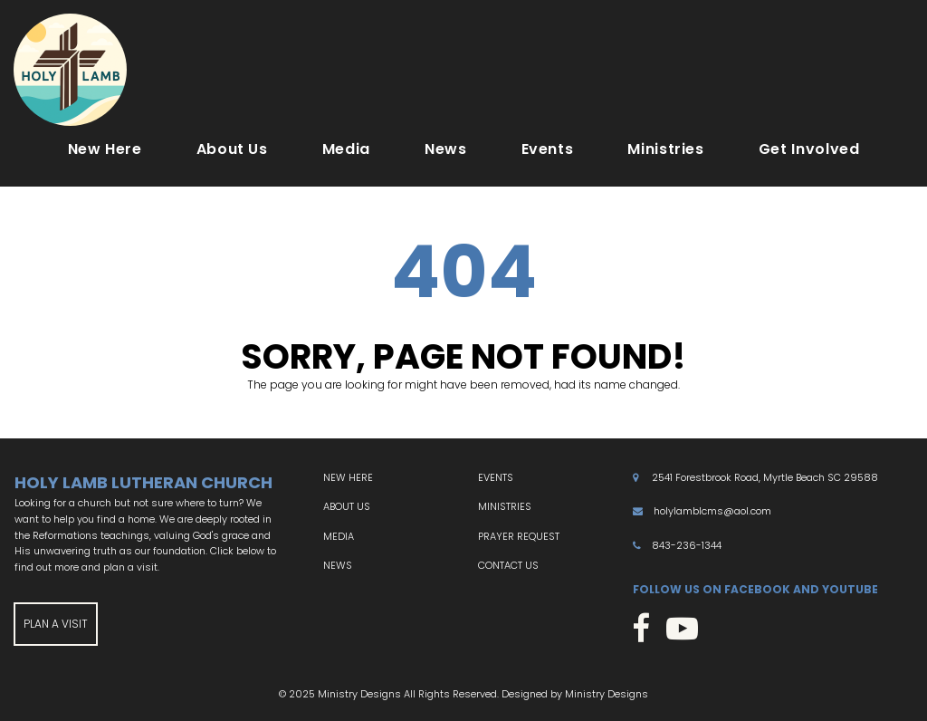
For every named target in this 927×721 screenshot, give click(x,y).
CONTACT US (508, 565)
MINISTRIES (504, 506)
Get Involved (809, 149)
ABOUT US (346, 506)
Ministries (665, 149)
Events (547, 149)
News (446, 149)
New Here (105, 149)
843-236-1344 (687, 545)
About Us (232, 149)
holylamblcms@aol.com (712, 511)
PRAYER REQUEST (518, 536)
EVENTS (495, 477)
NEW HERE (348, 477)
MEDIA (338, 536)
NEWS (337, 565)
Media (346, 149)
